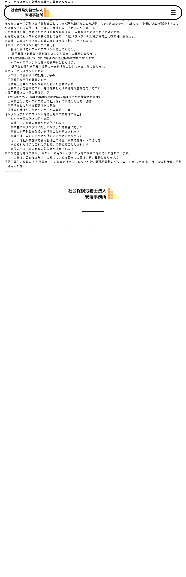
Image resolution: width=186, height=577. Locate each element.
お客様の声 (81, 227)
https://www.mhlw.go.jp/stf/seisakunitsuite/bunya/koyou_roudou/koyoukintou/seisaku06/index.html (77, 170)
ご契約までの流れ (45, 240)
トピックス (102, 227)
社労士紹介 (84, 240)
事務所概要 (105, 240)
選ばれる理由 (42, 227)
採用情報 (126, 240)
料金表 (67, 240)
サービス (63, 227)
